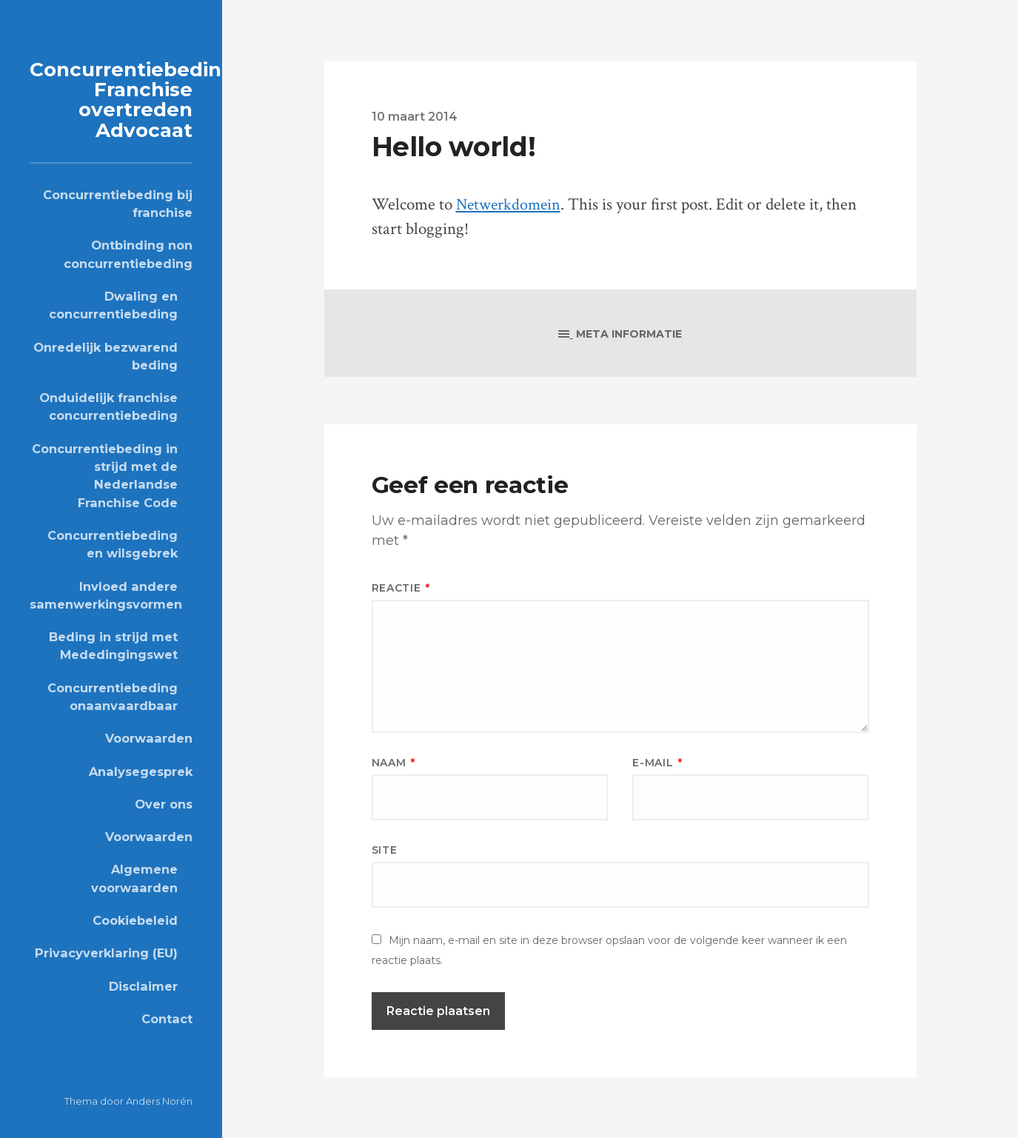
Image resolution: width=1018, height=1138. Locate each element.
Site (385, 850)
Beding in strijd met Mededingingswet (113, 645)
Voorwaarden (148, 738)
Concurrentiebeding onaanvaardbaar (112, 696)
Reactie (401, 588)
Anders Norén (159, 1101)
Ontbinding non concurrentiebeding (128, 254)
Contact (166, 1018)
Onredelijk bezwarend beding (105, 355)
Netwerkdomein (510, 204)
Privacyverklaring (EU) (106, 952)
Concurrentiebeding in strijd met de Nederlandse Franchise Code (105, 475)
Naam (393, 762)
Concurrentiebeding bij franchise (117, 203)
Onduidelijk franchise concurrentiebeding (108, 405)
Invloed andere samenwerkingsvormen (104, 594)
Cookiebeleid (135, 919)
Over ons (163, 803)
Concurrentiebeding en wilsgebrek (112, 543)
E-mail (657, 762)
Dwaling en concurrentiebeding (113, 304)
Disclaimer (143, 985)
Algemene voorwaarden (134, 878)
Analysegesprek (140, 770)
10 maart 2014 (415, 116)
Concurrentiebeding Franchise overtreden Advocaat (135, 99)
